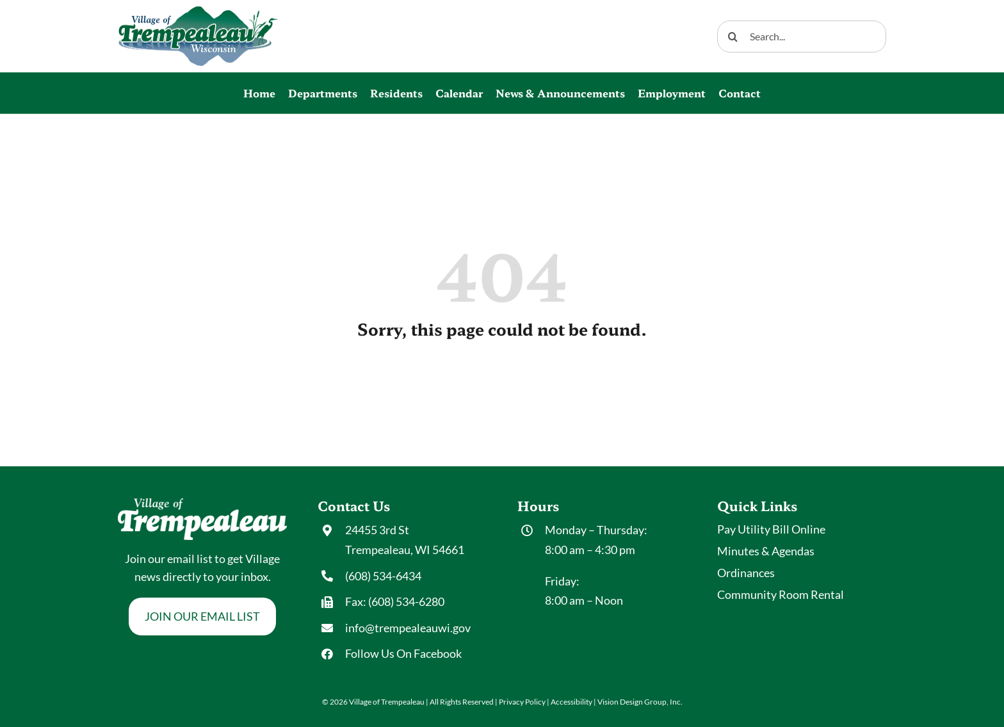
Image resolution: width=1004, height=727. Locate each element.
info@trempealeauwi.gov (408, 628)
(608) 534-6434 (383, 576)
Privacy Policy (522, 702)
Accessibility (571, 702)
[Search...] (801, 36)
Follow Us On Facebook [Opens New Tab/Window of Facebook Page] (403, 653)
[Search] (733, 36)
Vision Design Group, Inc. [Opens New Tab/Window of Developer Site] (640, 702)
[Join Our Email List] (202, 616)
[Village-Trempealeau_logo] (198, 12)
